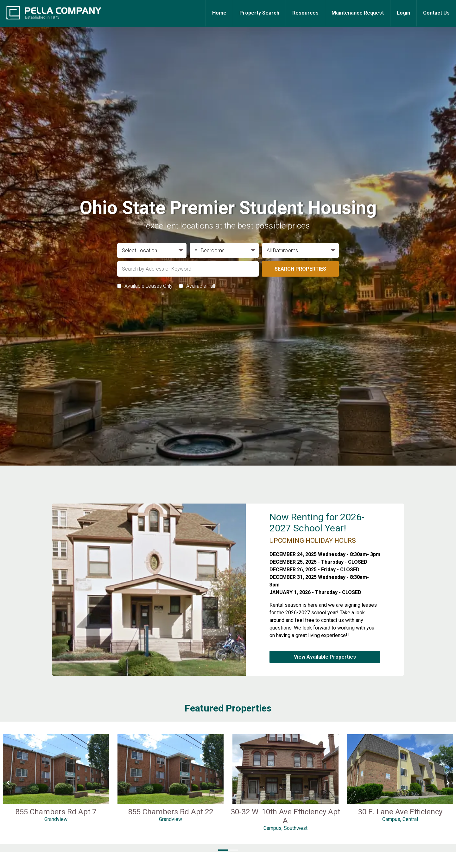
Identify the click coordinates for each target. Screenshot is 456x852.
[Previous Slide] (8, 782)
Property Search (259, 13)
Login (403, 13)
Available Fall (200, 286)
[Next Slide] (448, 782)
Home (219, 13)
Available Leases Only (148, 286)
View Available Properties (325, 657)
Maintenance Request (358, 13)
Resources (305, 13)
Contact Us (436, 13)
